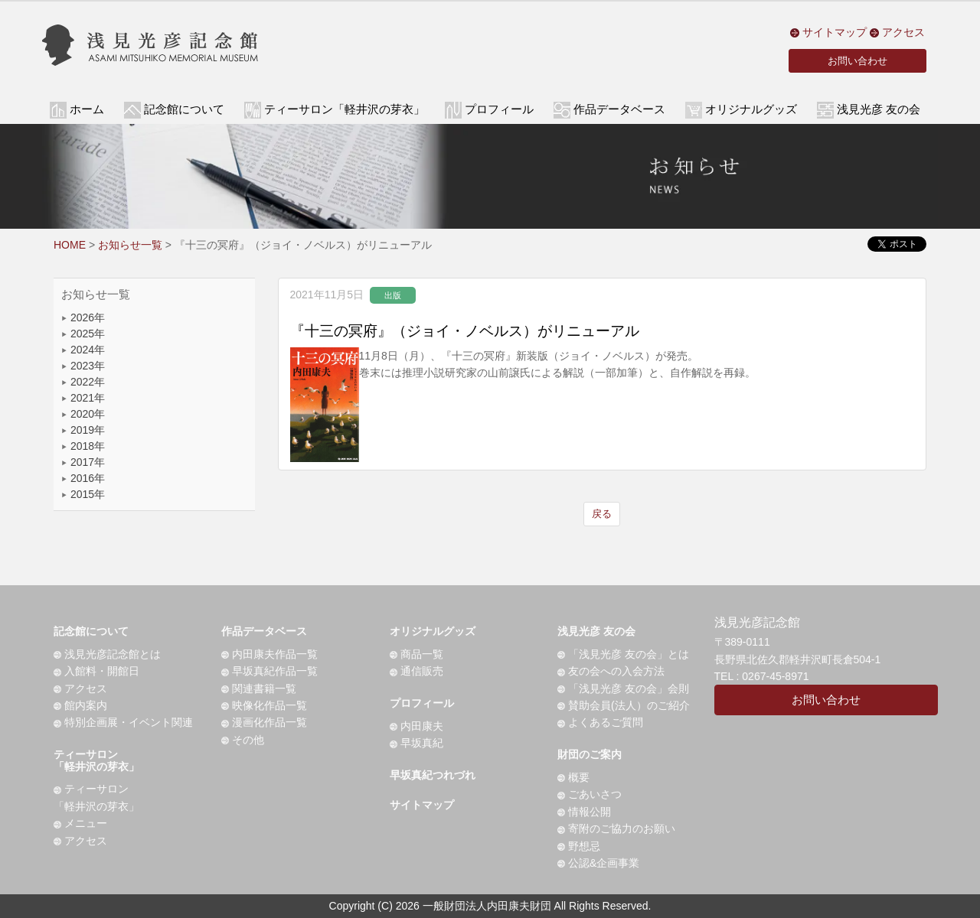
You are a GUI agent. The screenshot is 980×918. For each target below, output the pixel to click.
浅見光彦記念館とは (107, 654)
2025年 (83, 333)
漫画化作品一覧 (264, 722)
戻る (602, 513)
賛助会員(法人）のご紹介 (623, 705)
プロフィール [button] (499, 109)
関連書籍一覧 (258, 688)
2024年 (83, 349)
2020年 (83, 414)
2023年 (83, 366)
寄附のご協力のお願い (616, 828)
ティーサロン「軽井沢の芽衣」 (96, 760)
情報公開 (584, 812)
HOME (70, 245)
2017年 (83, 462)
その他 (242, 740)
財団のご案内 (589, 754)
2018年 (83, 446)
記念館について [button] (184, 109)
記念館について (91, 631)
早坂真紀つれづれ (432, 775)
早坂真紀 (416, 743)
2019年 (83, 430)
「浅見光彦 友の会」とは (623, 654)
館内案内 (80, 705)
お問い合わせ (857, 61)
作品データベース (264, 631)
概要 (573, 777)
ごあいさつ (589, 794)
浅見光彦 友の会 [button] (878, 109)
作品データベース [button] (619, 109)
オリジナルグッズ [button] (751, 109)
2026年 (83, 317)
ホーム (87, 109)
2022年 (83, 382)
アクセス (897, 32)
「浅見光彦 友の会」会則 (623, 688)
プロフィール (422, 703)
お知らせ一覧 (130, 245)
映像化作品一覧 (264, 705)
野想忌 (578, 846)
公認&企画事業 (598, 863)
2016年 (83, 478)
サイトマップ (828, 32)
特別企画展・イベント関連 (123, 722)
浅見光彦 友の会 (596, 631)
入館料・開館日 (96, 671)
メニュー (80, 823)
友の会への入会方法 (611, 671)
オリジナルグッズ (432, 631)
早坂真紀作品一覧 (269, 671)
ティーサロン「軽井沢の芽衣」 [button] (344, 109)
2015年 (83, 494)
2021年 (83, 398)
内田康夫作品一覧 (269, 654)
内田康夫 (416, 726)
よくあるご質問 (600, 722)
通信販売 (416, 671)
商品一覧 (416, 654)
